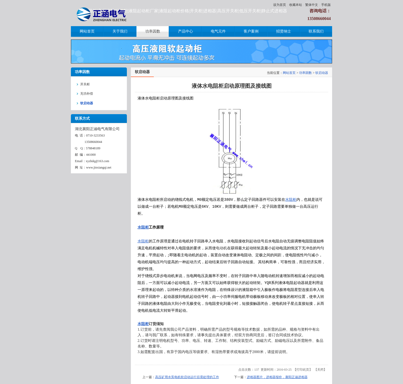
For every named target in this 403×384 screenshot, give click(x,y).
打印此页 (302, 369)
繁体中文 (311, 5)
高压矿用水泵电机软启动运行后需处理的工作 (187, 377)
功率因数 (305, 73)
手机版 (326, 5)
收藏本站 (295, 5)
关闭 (320, 369)
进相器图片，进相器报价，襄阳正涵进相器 (277, 377)
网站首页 (289, 73)
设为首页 (279, 5)
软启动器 (321, 73)
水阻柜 (290, 200)
